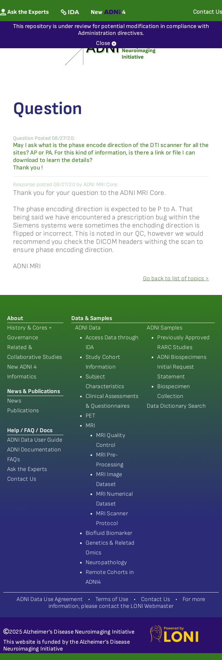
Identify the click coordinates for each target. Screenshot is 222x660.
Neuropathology (106, 562)
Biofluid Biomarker (109, 533)
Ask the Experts (27, 469)
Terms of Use (111, 599)
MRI (90, 425)
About (15, 318)
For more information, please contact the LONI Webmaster (127, 602)
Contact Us (21, 479)
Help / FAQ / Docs (29, 430)
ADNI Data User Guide (34, 439)
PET (91, 415)
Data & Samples (91, 318)
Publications (23, 410)
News (14, 400)
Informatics (21, 376)
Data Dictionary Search (176, 406)
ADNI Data (88, 327)
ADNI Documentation (34, 449)
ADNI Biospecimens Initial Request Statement (181, 367)
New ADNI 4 (22, 366)
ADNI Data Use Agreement (50, 599)
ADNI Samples (164, 327)
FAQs (13, 459)
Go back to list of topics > (176, 278)
